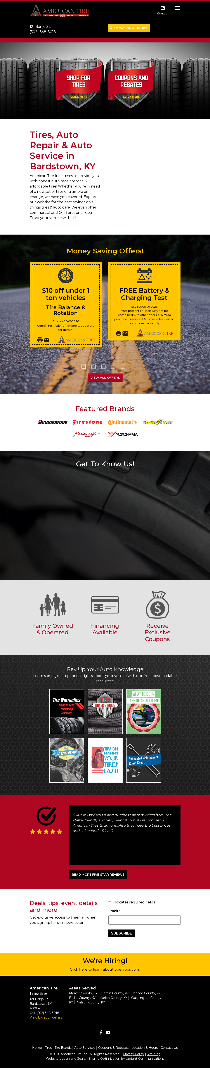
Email (114, 911)
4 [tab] (115, 368)
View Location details (46, 1017)
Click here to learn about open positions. (105, 969)
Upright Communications (145, 1059)
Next (187, 300)
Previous (23, 300)
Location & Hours (130, 28)
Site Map (153, 1054)
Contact (162, 13)
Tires (48, 1048)
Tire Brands (63, 1048)
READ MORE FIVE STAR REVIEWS (98, 875)
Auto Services (84, 1048)
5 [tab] (124, 368)
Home (37, 1048)
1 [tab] (85, 368)
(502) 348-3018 (43, 32)
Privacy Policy (133, 1054)
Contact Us (169, 1048)
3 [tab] (105, 368)
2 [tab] (95, 368)
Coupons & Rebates (113, 1048)
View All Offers (105, 378)
